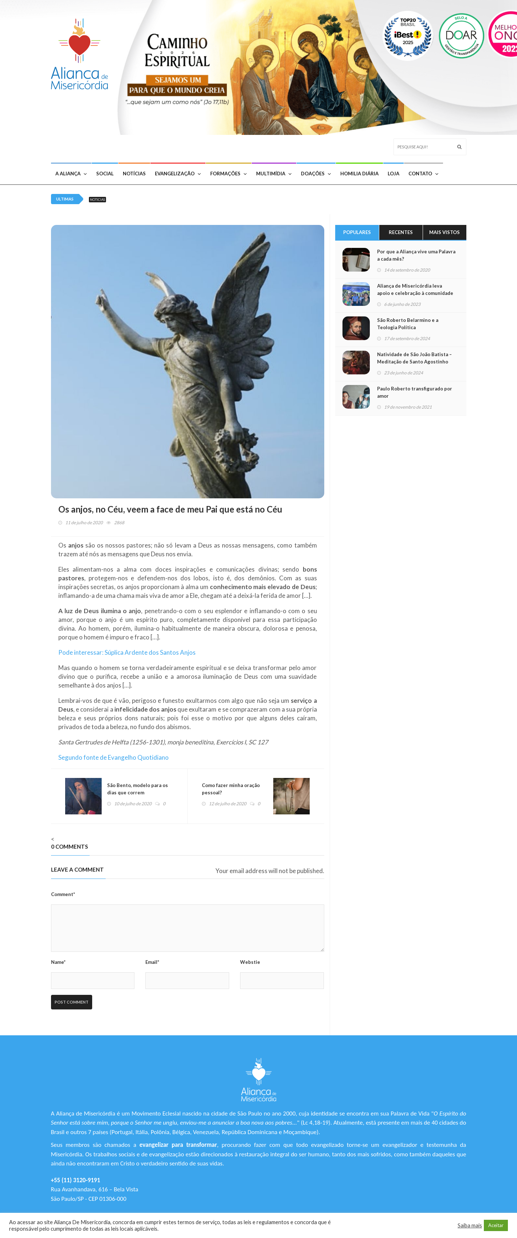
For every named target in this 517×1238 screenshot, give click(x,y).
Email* (152, 962)
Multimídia (273, 173)
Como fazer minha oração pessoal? (231, 788)
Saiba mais (470, 1225)
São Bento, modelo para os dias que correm (137, 788)
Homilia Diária (359, 173)
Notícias (134, 173)
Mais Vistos (444, 232)
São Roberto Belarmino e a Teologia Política (407, 323)
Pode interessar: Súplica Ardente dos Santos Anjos (127, 652)
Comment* (63, 894)
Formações (228, 173)
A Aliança (71, 173)
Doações (316, 173)
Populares (357, 232)
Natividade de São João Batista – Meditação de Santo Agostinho (414, 358)
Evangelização (178, 173)
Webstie (250, 962)
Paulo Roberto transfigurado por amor (414, 392)
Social (105, 173)
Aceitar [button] (496, 1225)
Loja (393, 173)
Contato (423, 173)
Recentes (401, 232)
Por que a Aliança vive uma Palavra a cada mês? (416, 255)
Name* (58, 962)
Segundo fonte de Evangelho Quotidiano (113, 757)
